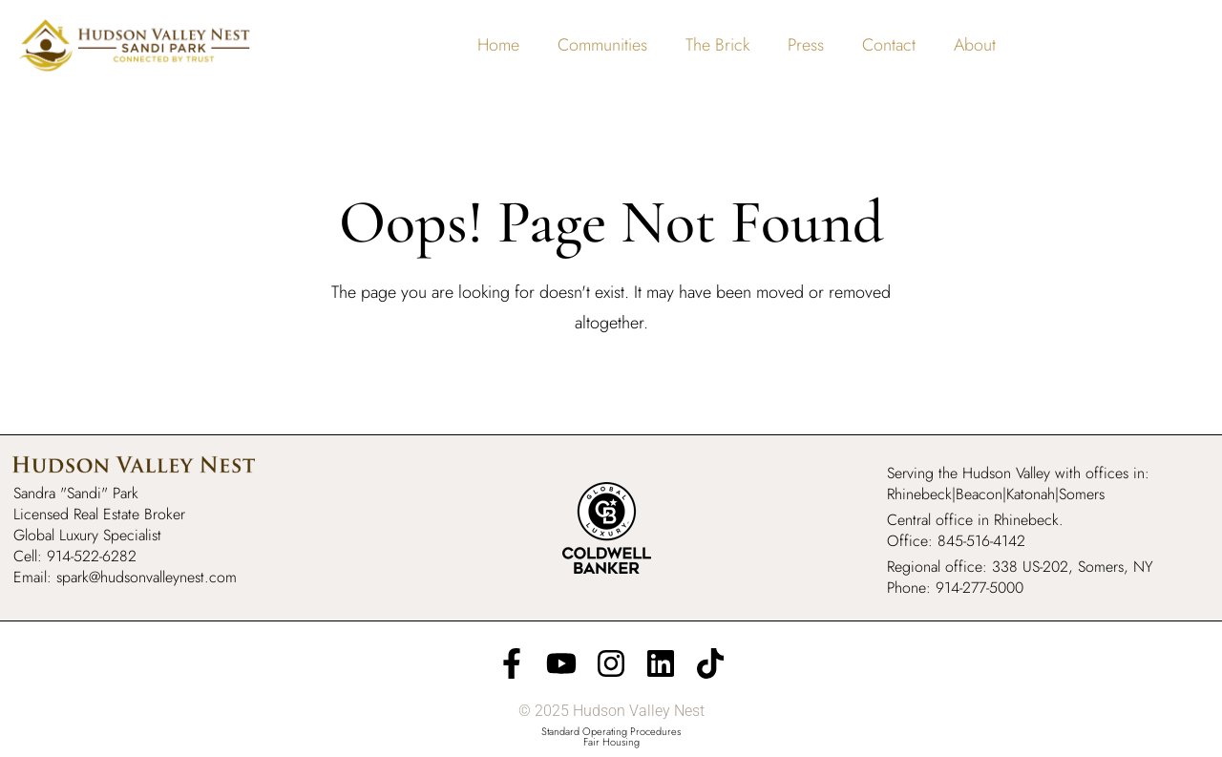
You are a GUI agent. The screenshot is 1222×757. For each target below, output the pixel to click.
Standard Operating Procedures (611, 731)
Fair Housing (611, 741)
